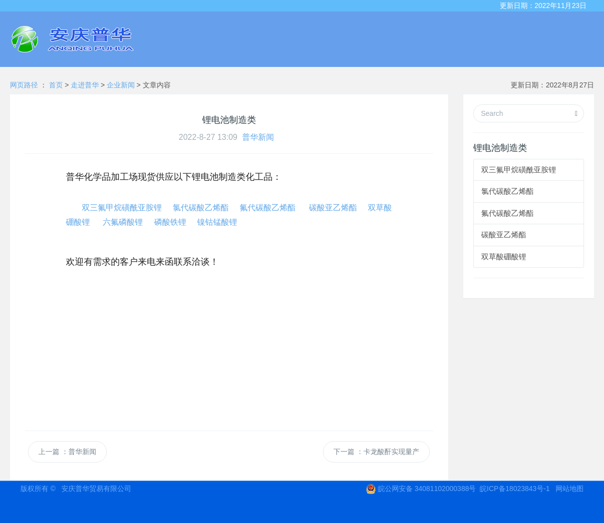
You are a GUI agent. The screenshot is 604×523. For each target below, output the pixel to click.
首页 (57, 85)
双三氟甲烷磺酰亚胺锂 (122, 207)
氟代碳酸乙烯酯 (268, 207)
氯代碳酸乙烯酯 (201, 207)
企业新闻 (122, 85)
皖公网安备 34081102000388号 (421, 489)
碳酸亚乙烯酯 (333, 207)
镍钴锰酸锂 (217, 222)
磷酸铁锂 (170, 222)
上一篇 (67, 452)
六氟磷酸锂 (123, 222)
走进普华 (86, 85)
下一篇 (376, 452)
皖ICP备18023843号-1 (515, 489)
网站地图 (570, 489)
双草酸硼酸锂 (503, 256)
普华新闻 (258, 137)
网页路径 (24, 85)
